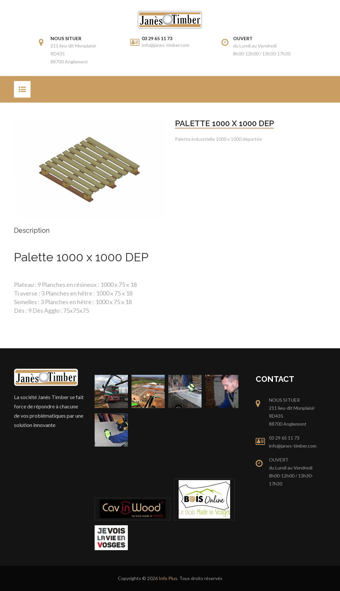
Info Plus (168, 578)
